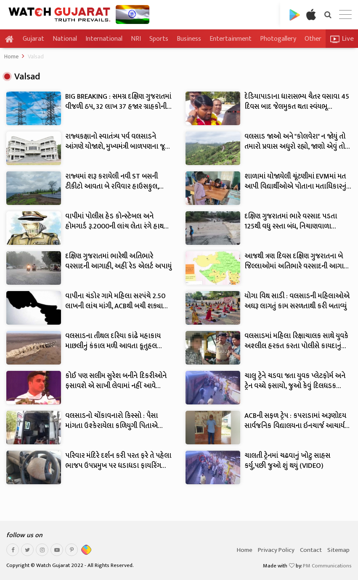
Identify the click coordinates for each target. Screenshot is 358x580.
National (65, 39)
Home (11, 56)
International (103, 39)
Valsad (36, 56)
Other (313, 39)
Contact (311, 550)
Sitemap (338, 550)
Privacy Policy (276, 550)
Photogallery (278, 39)
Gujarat (33, 39)
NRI (136, 39)
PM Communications (327, 565)
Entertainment (230, 39)
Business (189, 39)
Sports (158, 39)
